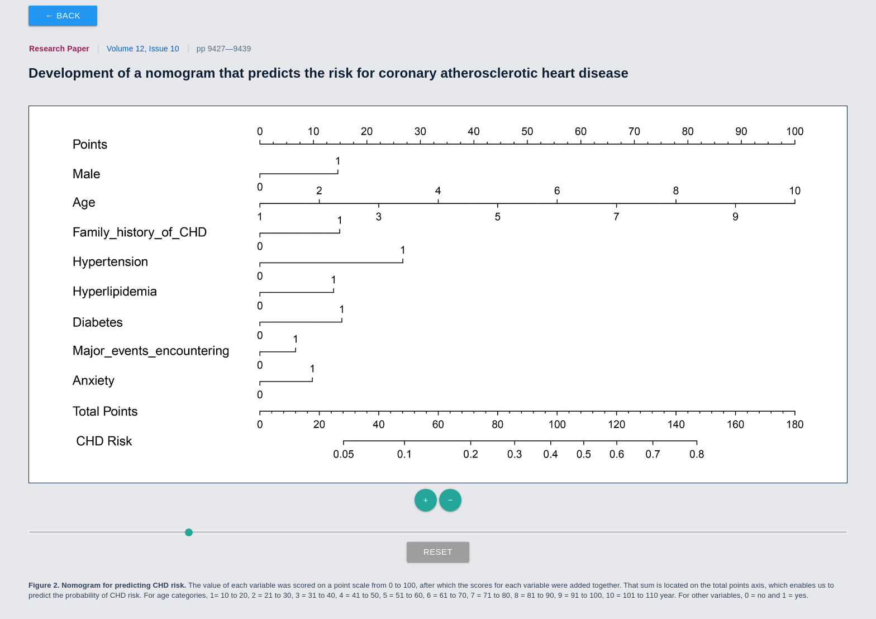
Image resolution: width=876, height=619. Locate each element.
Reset (438, 551)
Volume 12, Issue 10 (143, 48)
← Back (62, 15)
